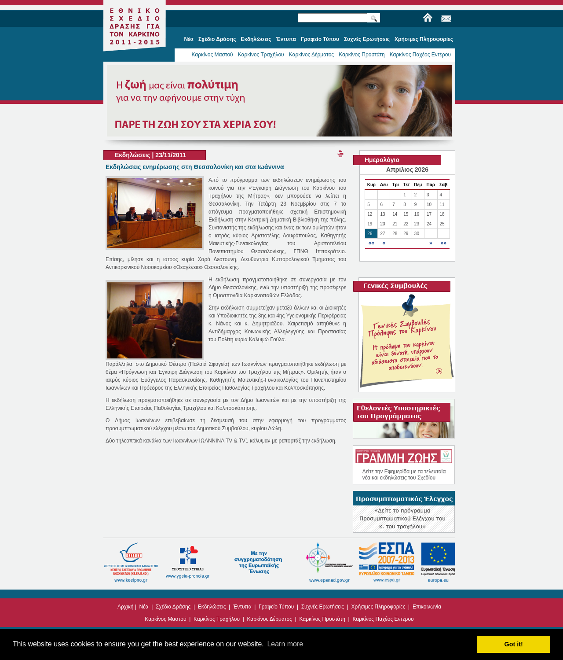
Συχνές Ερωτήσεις (322, 607)
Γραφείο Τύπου (276, 607)
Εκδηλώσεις (212, 607)
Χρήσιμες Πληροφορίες (378, 607)
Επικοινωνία (427, 607)
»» (443, 243)
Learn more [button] (285, 644)
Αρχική (125, 607)
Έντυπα (242, 607)
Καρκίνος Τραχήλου (261, 55)
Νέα (144, 607)
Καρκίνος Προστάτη (362, 55)
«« (371, 243)
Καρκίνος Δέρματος (311, 55)
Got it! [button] (514, 644)
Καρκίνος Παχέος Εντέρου (420, 55)
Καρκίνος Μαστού (212, 55)
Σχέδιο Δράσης (173, 607)
